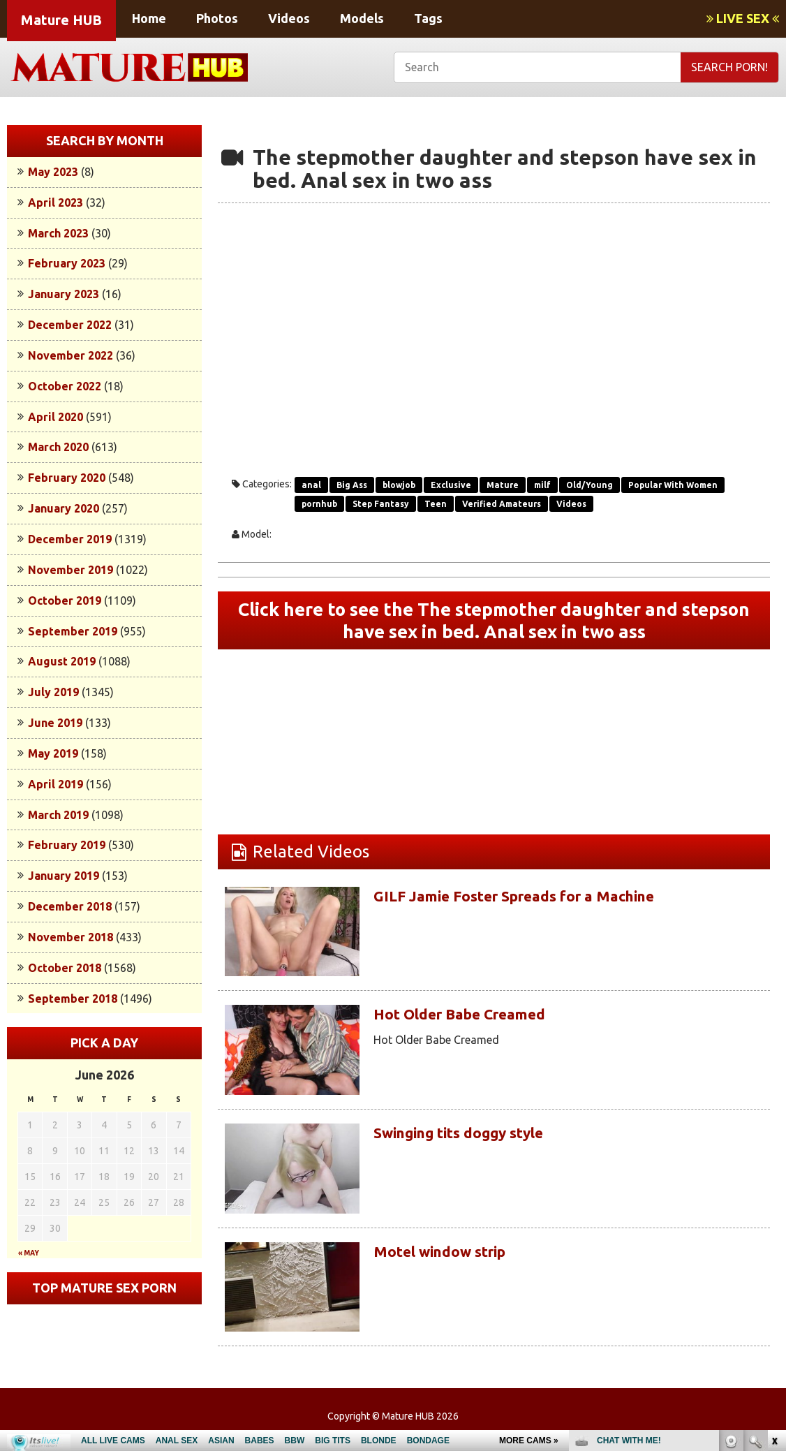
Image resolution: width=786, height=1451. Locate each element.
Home (149, 18)
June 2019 (55, 722)
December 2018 (70, 906)
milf (542, 484)
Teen (435, 503)
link (774, 1233)
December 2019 (70, 539)
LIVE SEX (742, 18)
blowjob (399, 484)
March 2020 (58, 447)
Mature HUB (61, 20)
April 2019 (55, 784)
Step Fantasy (381, 503)
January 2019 (63, 875)
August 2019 (62, 661)
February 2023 (66, 263)
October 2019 (64, 600)
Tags (428, 18)
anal (311, 484)
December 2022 (70, 324)
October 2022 (64, 386)
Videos (289, 18)
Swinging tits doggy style (474, 1139)
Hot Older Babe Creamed (474, 1020)
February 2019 (66, 845)
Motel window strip (452, 1257)
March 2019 (58, 815)
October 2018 (64, 968)
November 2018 (70, 937)
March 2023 (58, 233)
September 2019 (72, 631)
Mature (503, 484)
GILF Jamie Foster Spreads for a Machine (539, 902)
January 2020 (63, 508)
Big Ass (351, 484)
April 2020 (55, 417)
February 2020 (66, 477)
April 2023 (55, 202)
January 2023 (63, 294)
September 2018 (72, 998)
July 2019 (53, 692)
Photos (217, 18)
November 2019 (70, 570)
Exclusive (451, 484)
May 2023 (53, 171)
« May (28, 1253)
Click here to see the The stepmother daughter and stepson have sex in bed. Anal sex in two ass (493, 623)
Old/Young (589, 484)
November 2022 (70, 355)
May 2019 (53, 753)
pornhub (319, 503)
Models (362, 18)
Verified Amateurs (501, 503)
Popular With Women (673, 484)
